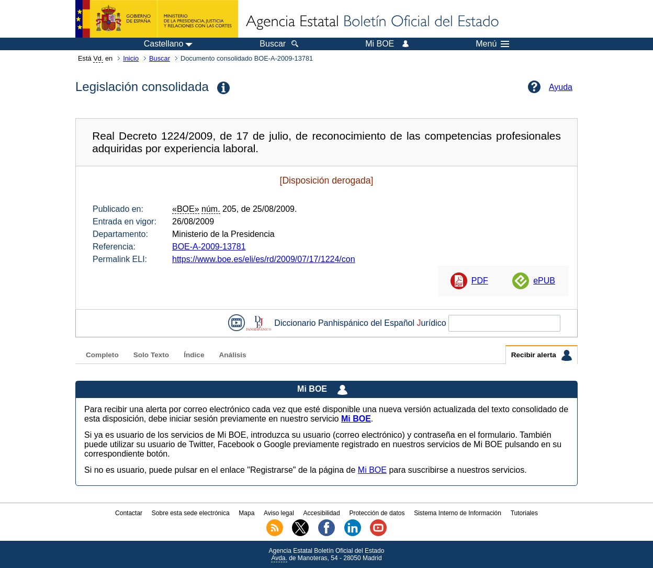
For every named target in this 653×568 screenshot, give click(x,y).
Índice (194, 355)
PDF (479, 280)
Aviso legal (279, 513)
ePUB (544, 280)
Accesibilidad (321, 513)
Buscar (159, 58)
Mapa (246, 513)
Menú (492, 44)
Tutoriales (524, 513)
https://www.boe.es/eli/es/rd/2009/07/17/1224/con (263, 259)
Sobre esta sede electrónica (191, 513)
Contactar (128, 513)
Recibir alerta (541, 355)
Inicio (131, 58)
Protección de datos (376, 513)
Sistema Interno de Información (457, 513)
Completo (102, 355)
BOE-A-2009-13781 (209, 246)
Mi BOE (372, 469)
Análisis (232, 355)
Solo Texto (151, 355)
